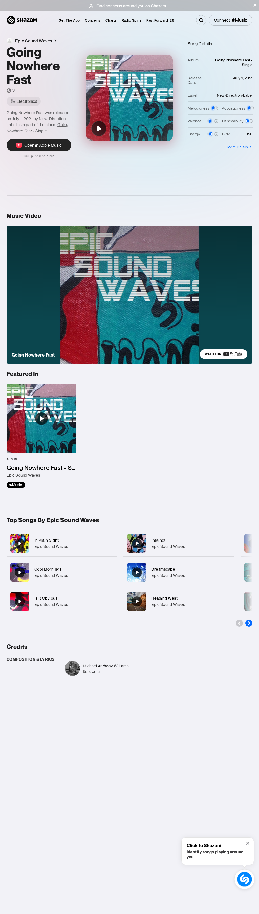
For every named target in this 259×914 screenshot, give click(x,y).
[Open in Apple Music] (39, 148)
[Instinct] (178, 543)
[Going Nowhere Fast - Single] (41, 436)
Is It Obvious (46, 598)
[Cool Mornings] (62, 572)
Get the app (69, 20)
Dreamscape (163, 569)
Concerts (92, 20)
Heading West (164, 598)
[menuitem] (69, 20)
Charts (111, 20)
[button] (254, 5)
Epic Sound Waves (51, 546)
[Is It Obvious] (62, 601)
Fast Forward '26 (160, 20)
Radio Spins (132, 20)
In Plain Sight (46, 540)
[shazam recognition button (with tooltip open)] (244, 879)
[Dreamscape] (178, 572)
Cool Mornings (48, 569)
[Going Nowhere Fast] (98, 128)
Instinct (158, 540)
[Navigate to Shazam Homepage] (22, 20)
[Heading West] (178, 601)
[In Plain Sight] (62, 543)
